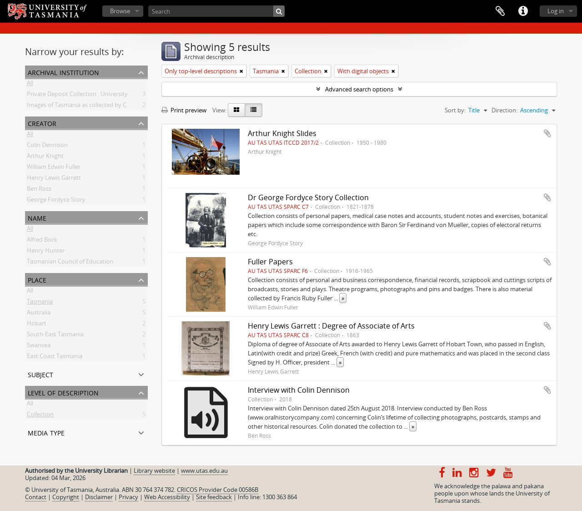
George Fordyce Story (56, 201)
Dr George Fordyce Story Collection (308, 197)
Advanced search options (359, 89)
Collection (40, 416)
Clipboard (500, 11)
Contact (35, 497)
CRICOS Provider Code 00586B (217, 490)
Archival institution (63, 72)
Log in (555, 11)
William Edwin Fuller (53, 168)
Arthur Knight (45, 157)
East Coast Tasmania (54, 358)
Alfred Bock (42, 241)
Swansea (38, 347)
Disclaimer (99, 497)
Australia (38, 314)
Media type (46, 432)
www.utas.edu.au (204, 470)
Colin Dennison (47, 146)
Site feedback (214, 497)
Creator (42, 122)
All (30, 85)
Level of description (63, 392)
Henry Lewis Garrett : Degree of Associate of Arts (331, 326)
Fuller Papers (270, 262)
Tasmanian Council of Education (70, 263)
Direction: (504, 110)
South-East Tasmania (55, 336)
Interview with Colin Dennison (299, 390)
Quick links (523, 11)
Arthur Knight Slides (282, 133)
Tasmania (40, 303)
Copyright (65, 497)
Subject (40, 374)
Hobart (36, 325)
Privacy (128, 497)
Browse (120, 11)
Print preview (183, 110)
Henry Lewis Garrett (54, 179)
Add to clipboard (547, 133)
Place (37, 279)
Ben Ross (39, 190)
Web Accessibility (167, 497)
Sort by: (455, 110)
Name (37, 217)
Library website (154, 470)
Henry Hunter (46, 252)
